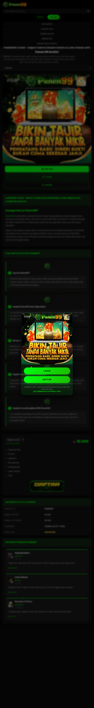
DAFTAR (47, 379)
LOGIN (47, 371)
